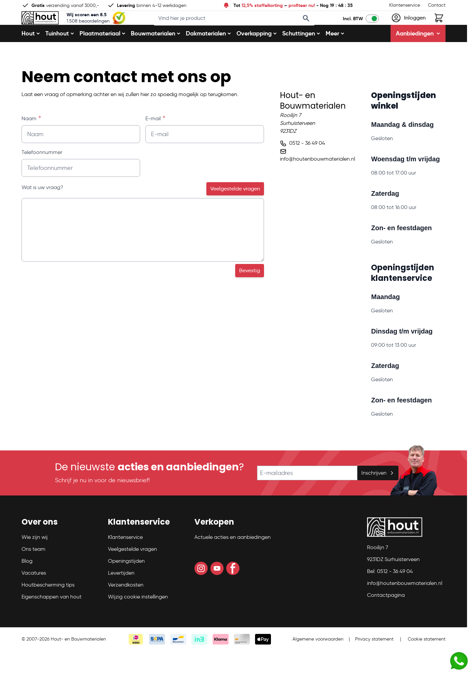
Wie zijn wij (35, 559)
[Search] (315, 29)
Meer (335, 55)
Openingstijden (126, 583)
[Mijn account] (408, 28)
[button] (61, 546)
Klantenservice (404, 5)
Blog (27, 583)
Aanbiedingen (418, 55)
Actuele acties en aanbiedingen (232, 559)
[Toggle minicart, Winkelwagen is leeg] (439, 28)
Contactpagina (386, 617)
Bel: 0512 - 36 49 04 (390, 593)
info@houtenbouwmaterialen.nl (317, 181)
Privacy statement (374, 661)
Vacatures (34, 595)
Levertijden (121, 595)
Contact (437, 5)
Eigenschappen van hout (51, 618)
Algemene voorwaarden (317, 661)
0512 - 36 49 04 (307, 165)
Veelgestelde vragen (235, 210)
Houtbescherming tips (48, 606)
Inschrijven (377, 495)
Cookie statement (427, 661)
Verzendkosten (125, 606)
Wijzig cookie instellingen (138, 618)
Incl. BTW (353, 29)
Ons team (33, 571)
